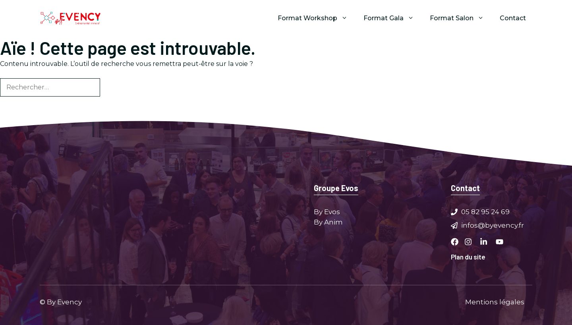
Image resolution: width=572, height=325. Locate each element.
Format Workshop (317, 18)
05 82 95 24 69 (485, 212)
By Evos (327, 212)
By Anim (328, 222)
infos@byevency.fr (492, 225)
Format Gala (392, 18)
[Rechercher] (113, 87)
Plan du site (468, 257)
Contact (513, 18)
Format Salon (461, 18)
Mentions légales (494, 302)
